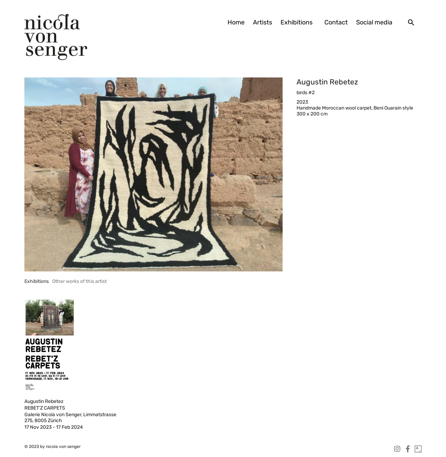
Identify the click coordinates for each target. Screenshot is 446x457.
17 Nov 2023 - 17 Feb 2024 (53, 427)
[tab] (36, 281)
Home (236, 22)
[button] (411, 22)
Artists (262, 22)
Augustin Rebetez (327, 81)
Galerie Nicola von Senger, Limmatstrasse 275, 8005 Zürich (70, 418)
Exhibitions (298, 22)
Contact (336, 22)
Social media (374, 22)
